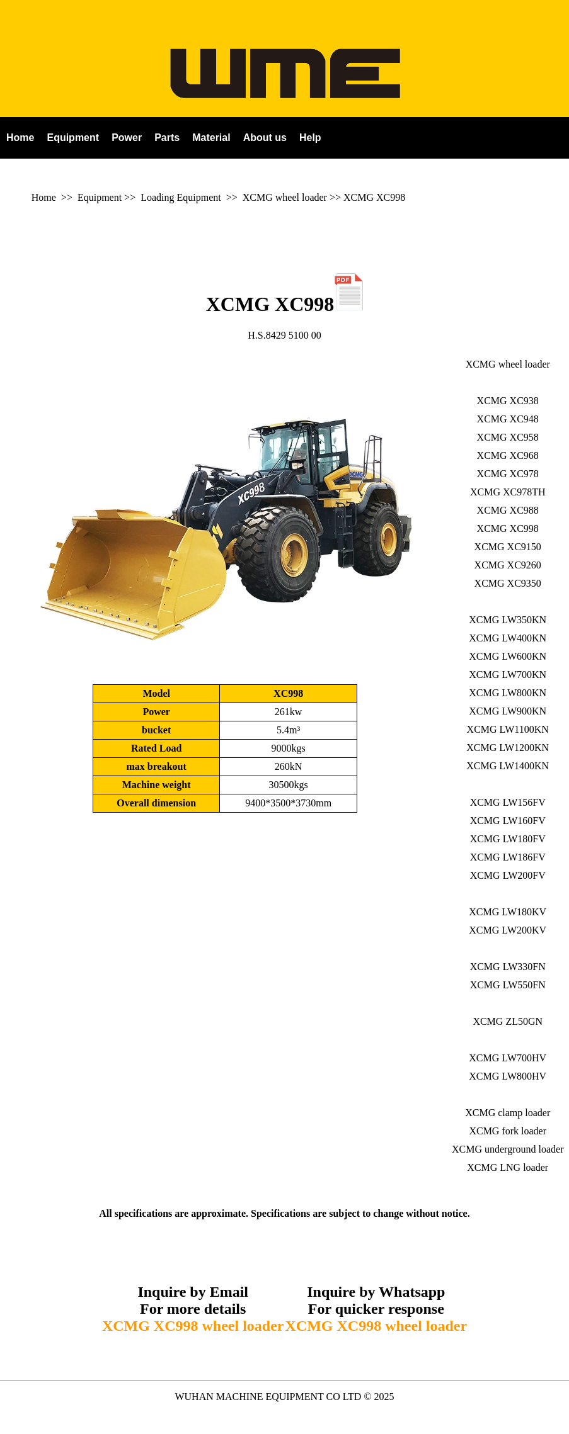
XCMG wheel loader (285, 197)
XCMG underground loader (507, 1149)
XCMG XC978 (508, 473)
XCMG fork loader (507, 1131)
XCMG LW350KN (507, 619)
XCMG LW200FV (508, 875)
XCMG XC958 (508, 437)
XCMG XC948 (508, 419)
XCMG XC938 (508, 400)
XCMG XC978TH (508, 492)
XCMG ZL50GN (508, 1021)
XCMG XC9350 (507, 583)
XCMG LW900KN (507, 711)
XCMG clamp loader (507, 1112)
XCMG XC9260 (507, 565)
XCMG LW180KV (507, 911)
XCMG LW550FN (508, 985)
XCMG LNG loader (507, 1167)
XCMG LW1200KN (507, 747)
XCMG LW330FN (508, 966)
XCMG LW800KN (507, 692)
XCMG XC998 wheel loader (193, 1326)
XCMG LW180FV (508, 838)
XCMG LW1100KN (508, 729)
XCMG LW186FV (508, 857)
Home (44, 197)
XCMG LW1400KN (507, 765)
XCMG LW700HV (507, 1058)
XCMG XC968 (508, 455)
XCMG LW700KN (507, 674)
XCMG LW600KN (507, 656)
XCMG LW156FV (508, 802)
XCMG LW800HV (507, 1076)
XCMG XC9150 (507, 546)
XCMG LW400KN (507, 638)
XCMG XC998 (374, 197)
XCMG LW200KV (507, 930)
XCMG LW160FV (508, 820)
